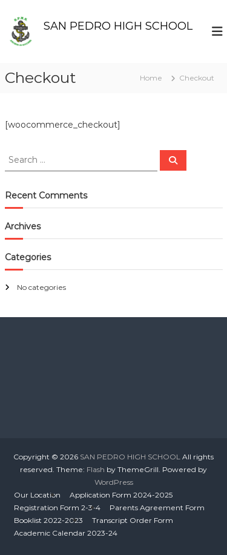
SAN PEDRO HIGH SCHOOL (118, 26)
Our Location (37, 494)
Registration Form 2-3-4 (57, 507)
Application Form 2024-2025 (121, 494)
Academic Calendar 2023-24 (65, 532)
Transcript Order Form (132, 520)
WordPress (113, 482)
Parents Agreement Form (157, 507)
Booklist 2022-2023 (48, 520)
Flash (96, 469)
